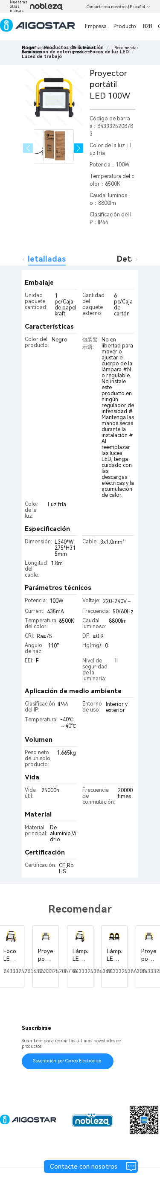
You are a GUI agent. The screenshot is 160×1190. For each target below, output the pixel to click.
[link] (42, 56)
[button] (79, 148)
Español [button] (140, 7)
